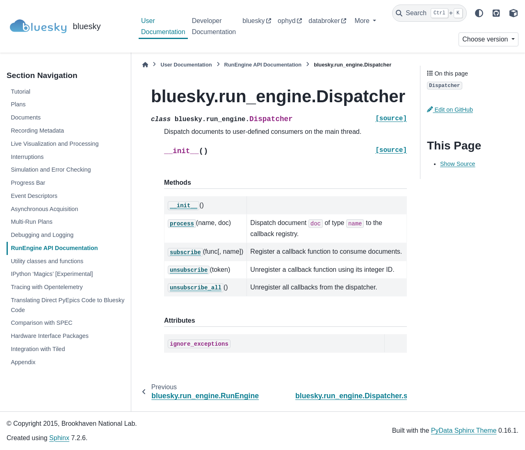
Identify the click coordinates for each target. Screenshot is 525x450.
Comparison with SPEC (41, 322)
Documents (26, 117)
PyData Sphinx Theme (464, 430)
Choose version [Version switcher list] (486, 39)
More (362, 20)
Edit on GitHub (450, 109)
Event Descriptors (34, 196)
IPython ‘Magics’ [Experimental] (52, 274)
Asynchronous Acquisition (44, 209)
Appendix (23, 362)
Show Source (457, 164)
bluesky (253, 20)
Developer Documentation (214, 26)
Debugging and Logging (42, 235)
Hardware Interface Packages (50, 336)
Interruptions (27, 157)
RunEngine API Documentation (54, 248)
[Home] (145, 64)
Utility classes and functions (47, 261)
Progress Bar (28, 182)
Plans (18, 104)
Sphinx (59, 437)
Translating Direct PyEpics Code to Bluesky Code (67, 305)
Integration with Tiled (38, 349)
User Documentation (163, 26)
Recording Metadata (37, 130)
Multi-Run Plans (31, 221)
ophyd (287, 20)
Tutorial (20, 91)
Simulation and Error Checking (51, 169)
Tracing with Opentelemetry (46, 287)
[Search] (429, 13)
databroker (324, 20)
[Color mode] (479, 13)
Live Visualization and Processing (54, 143)
